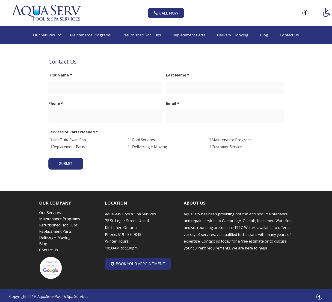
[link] (46, 12)
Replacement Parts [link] (189, 35)
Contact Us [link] (289, 35)
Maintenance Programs (232, 138)
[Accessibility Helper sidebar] (326, 12)
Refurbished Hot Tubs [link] (141, 35)
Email (172, 102)
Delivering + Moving (149, 145)
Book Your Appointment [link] (138, 261)
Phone (55, 102)
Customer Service (227, 145)
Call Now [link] (166, 13)
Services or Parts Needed (73, 130)
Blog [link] (264, 35)
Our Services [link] (44, 35)
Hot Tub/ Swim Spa (69, 138)
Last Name (177, 75)
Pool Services (143, 138)
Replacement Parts (69, 145)
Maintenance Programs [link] (90, 35)
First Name (60, 75)
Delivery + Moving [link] (232, 35)
